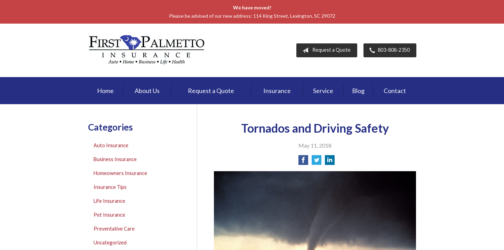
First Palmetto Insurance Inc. (147, 50)
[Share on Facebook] (303, 162)
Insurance (277, 90)
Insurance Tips (110, 187)
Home (105, 90)
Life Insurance (109, 201)
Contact (395, 90)
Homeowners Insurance (120, 173)
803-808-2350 (388, 50)
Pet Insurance (109, 215)
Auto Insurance (111, 145)
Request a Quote (325, 50)
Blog (358, 90)
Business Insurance (115, 159)
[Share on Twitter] (316, 162)
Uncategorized (110, 242)
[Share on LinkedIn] (330, 162)
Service (323, 90)
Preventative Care (114, 229)
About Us (147, 90)
